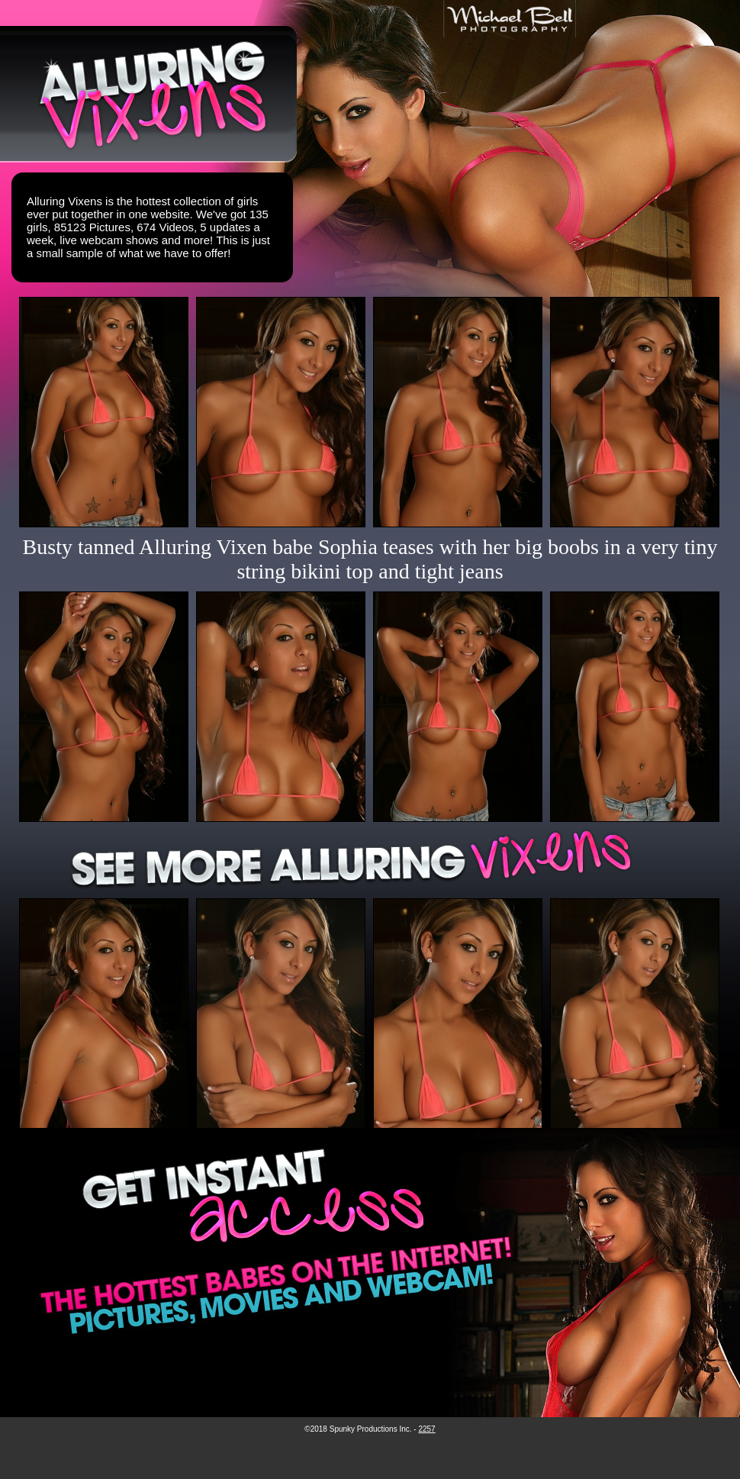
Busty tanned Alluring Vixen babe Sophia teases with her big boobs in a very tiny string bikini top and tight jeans (370, 559)
